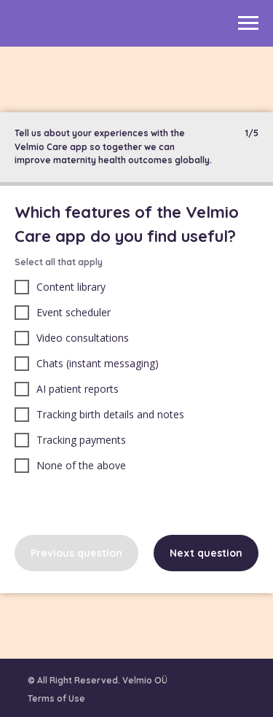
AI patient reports (67, 389)
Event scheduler (63, 312)
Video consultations (72, 338)
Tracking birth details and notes (99, 414)
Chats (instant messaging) (87, 363)
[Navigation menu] (248, 23)
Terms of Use (56, 698)
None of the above (70, 465)
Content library (60, 287)
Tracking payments (70, 440)
